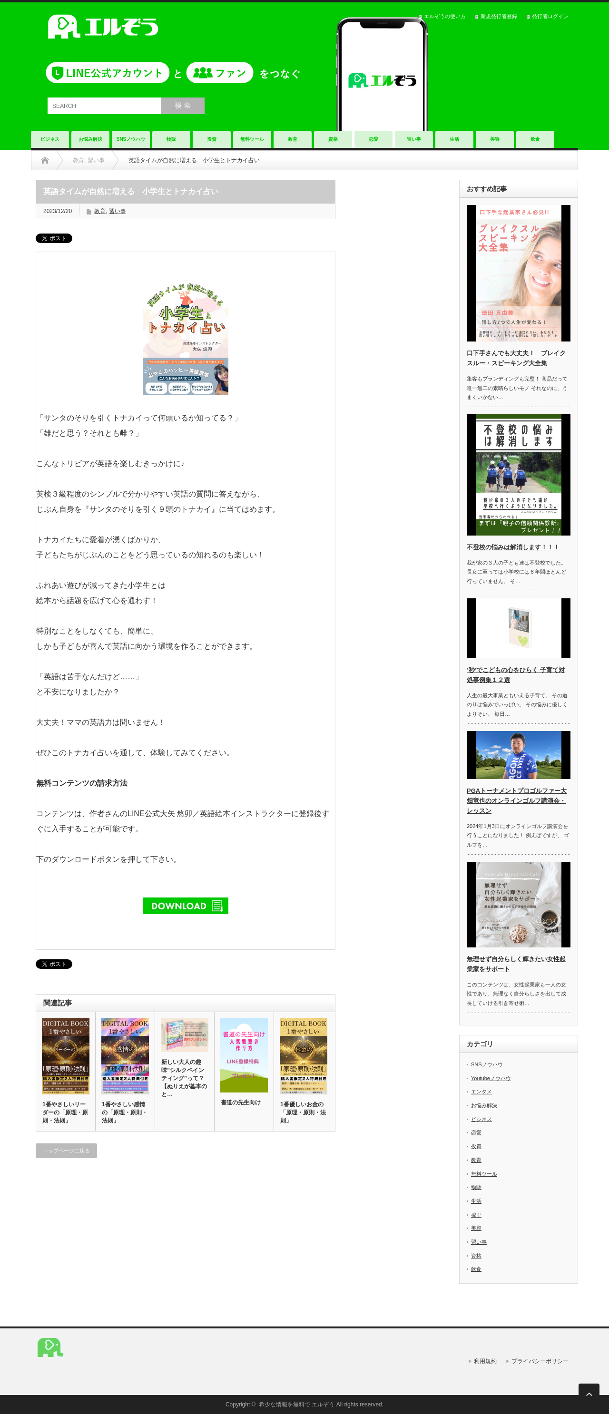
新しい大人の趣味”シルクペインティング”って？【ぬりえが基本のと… (184, 1078)
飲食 (535, 139)
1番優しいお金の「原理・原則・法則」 (303, 1112)
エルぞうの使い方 (445, 16)
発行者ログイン (550, 16)
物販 (171, 139)
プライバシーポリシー (540, 1361)
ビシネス (481, 1119)
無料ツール (252, 139)
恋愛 (373, 139)
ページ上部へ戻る (589, 1394)
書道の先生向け (241, 1102)
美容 (495, 139)
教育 (292, 139)
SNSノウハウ (131, 139)
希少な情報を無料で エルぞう (296, 1404)
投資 (211, 139)
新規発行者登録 (499, 16)
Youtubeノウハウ (491, 1078)
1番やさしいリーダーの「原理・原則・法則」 (65, 1112)
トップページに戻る (66, 1150)
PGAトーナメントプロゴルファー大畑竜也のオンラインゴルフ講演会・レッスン (517, 800)
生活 (454, 139)
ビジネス (49, 139)
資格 (333, 139)
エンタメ (481, 1091)
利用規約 (485, 1361)
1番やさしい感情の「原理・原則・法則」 (124, 1112)
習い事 (414, 139)
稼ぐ (476, 1215)
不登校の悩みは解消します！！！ (513, 547)
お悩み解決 (90, 139)
